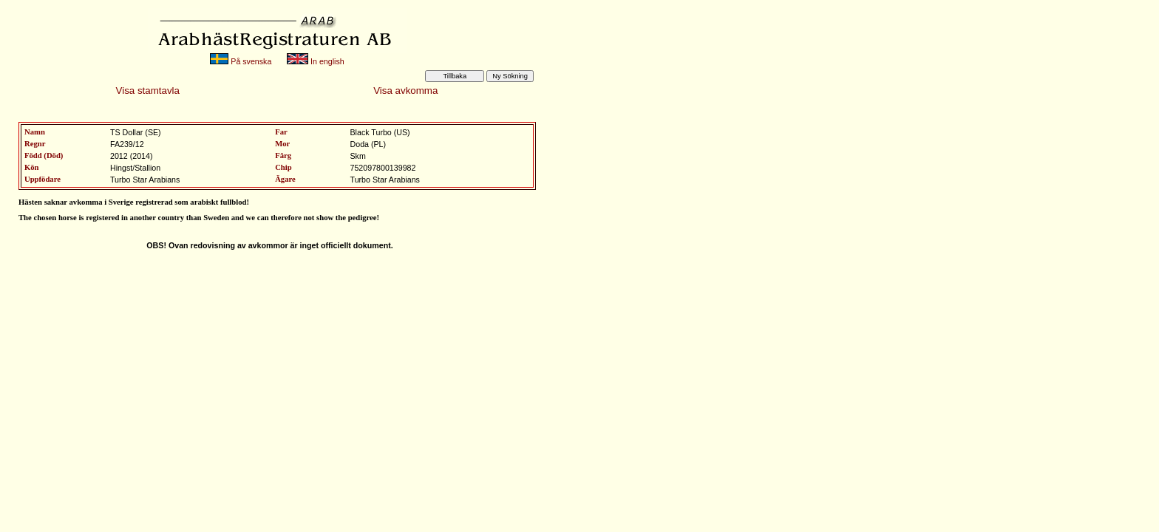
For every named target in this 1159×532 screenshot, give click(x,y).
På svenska (240, 61)
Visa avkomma (405, 90)
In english (315, 61)
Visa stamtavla (148, 90)
